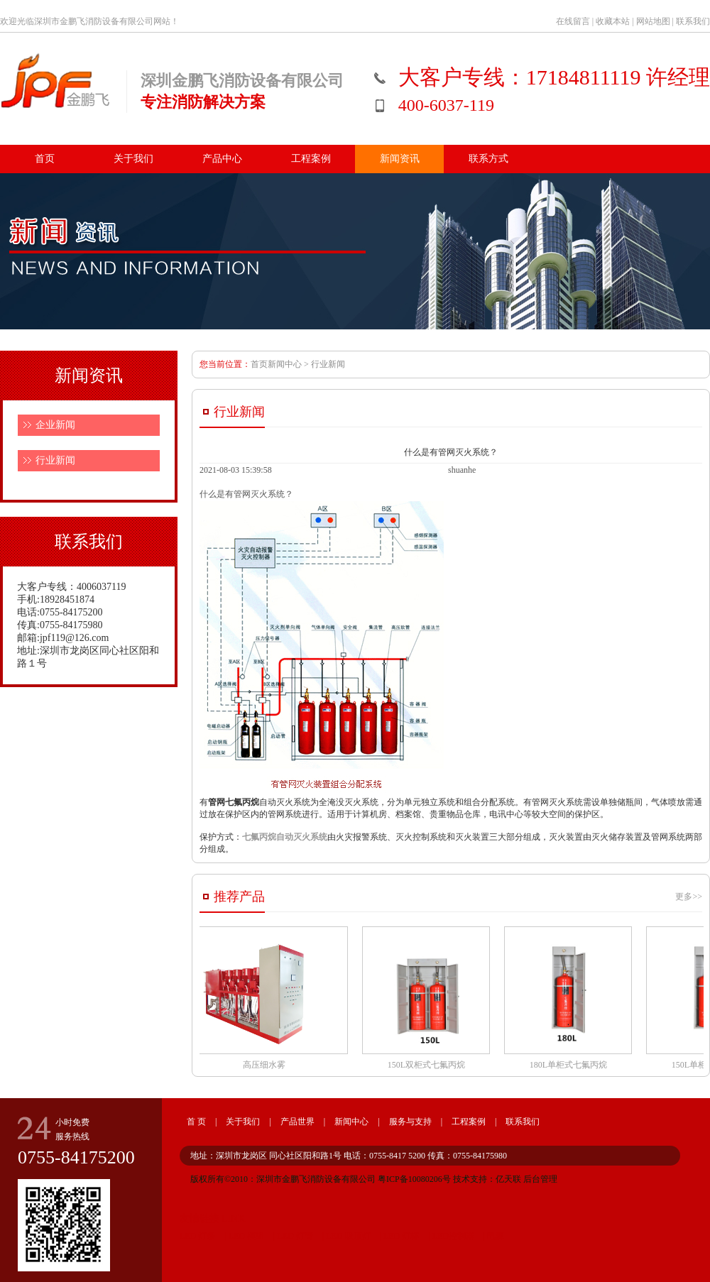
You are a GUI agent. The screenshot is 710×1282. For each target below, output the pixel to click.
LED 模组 (245, 1236)
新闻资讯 (400, 158)
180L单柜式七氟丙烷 (570, 998)
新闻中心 (351, 1122)
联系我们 (693, 21)
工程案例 (311, 158)
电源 (495, 1236)
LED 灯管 (294, 1236)
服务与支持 (410, 1122)
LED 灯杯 (401, 1236)
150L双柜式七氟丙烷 (428, 998)
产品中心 (222, 158)
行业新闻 (55, 460)
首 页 (196, 1122)
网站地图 (653, 21)
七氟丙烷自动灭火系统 (284, 837)
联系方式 (488, 158)
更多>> (688, 897)
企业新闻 (55, 425)
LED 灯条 (197, 1236)
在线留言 (573, 21)
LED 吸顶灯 (347, 1236)
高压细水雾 (266, 998)
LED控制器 (453, 1236)
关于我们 (133, 158)
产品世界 (297, 1122)
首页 (45, 158)
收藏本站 (613, 21)
